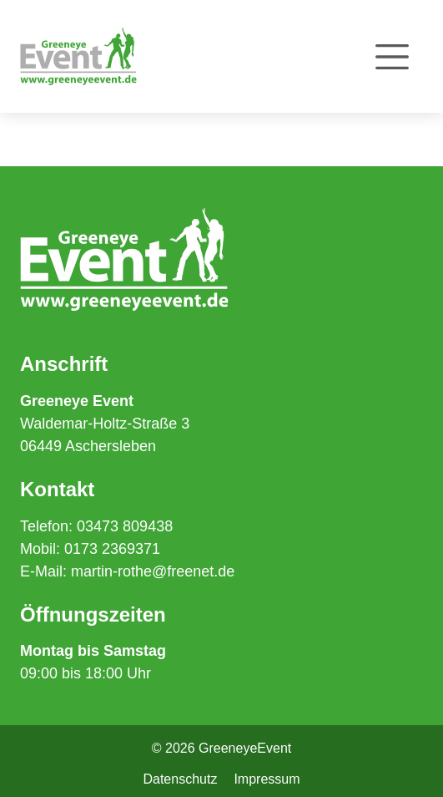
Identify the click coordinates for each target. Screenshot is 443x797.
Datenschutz (180, 779)
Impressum (267, 779)
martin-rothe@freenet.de (152, 571)
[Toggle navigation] (392, 57)
